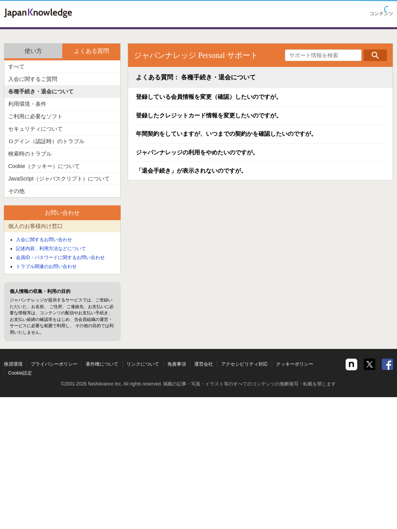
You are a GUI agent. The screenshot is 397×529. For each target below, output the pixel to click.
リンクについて (142, 364)
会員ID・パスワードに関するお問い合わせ (60, 257)
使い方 (33, 51)
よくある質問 (91, 51)
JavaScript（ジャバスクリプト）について (59, 178)
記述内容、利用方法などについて (51, 248)
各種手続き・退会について (41, 91)
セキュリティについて (35, 129)
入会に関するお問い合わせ (44, 239)
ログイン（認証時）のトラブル (46, 141)
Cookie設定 (20, 373)
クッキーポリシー (294, 364)
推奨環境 (13, 364)
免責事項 (176, 364)
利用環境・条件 (27, 104)
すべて (16, 66)
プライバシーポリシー (54, 364)
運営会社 (203, 364)
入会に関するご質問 (32, 79)
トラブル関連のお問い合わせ (46, 266)
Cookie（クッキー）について (44, 166)
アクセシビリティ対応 (244, 364)
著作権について (102, 364)
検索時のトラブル (30, 154)
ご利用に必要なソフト (35, 116)
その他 (16, 191)
